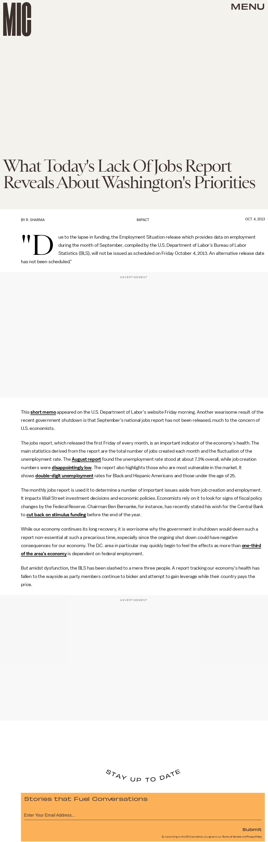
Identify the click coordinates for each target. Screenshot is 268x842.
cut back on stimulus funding (56, 514)
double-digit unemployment (64, 475)
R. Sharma (35, 220)
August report (86, 459)
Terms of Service (232, 836)
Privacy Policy (254, 836)
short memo (43, 412)
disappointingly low (72, 467)
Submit (252, 829)
